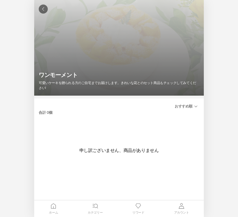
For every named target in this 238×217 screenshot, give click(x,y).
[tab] (53, 208)
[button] (187, 106)
